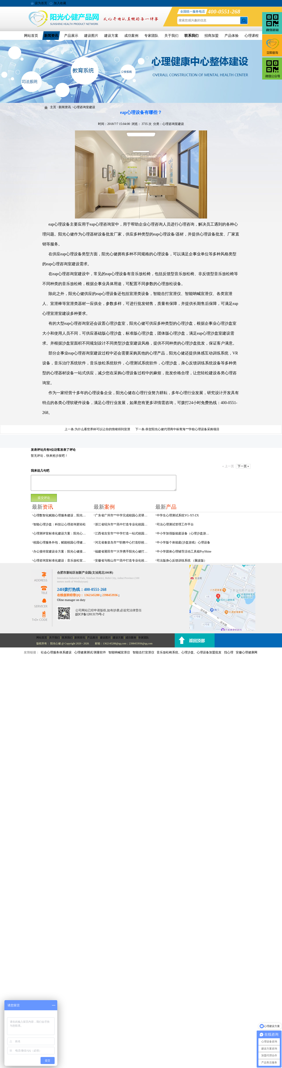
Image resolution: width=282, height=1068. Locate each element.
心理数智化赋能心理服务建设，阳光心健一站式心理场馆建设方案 (60, 515)
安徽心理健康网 (246, 652)
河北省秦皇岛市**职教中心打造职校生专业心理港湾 (122, 542)
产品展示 (71, 35)
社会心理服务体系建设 (56, 652)
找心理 (228, 652)
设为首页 (41, 3)
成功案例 (131, 35)
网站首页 (31, 35)
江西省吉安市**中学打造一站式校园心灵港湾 (122, 533)
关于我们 (171, 35)
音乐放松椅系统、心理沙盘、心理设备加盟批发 (189, 652)
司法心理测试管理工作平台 (175, 524)
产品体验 (231, 35)
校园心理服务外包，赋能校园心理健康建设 (60, 542)
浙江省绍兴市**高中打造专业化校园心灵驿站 (122, 524)
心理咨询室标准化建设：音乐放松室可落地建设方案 (60, 560)
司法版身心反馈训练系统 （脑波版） (182, 560)
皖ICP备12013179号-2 (89, 614)
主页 (53, 107)
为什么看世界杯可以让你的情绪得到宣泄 (102, 429)
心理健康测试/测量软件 (90, 652)
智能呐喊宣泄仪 (119, 652)
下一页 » (243, 466)
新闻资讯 (51, 35)
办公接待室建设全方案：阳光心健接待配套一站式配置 (60, 551)
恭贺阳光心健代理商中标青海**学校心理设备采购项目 (182, 429)
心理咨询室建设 (84, 107)
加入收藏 (60, 3)
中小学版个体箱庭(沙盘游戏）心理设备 (183, 542)
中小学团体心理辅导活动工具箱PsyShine (184, 551)
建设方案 (111, 35)
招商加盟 (211, 35)
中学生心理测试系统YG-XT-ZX (178, 515)
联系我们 (191, 35)
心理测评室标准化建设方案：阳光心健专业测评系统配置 (60, 533)
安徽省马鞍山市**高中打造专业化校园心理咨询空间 (122, 560)
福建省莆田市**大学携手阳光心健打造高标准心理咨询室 (122, 551)
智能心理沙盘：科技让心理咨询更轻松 (59, 524)
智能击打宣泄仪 (143, 652)
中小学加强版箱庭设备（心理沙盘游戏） (184, 533)
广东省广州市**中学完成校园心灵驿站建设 (122, 515)
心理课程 (252, 35)
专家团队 (151, 35)
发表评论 (37, 449)
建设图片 (91, 35)
